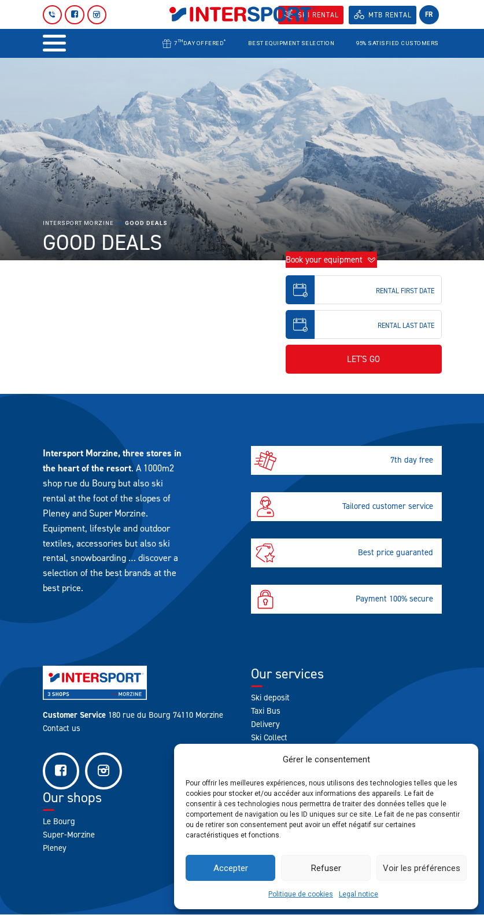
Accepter (230, 868)
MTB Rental (390, 15)
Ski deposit (270, 697)
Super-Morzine (69, 835)
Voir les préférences (421, 868)
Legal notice (358, 894)
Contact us (61, 728)
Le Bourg (59, 822)
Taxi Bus (265, 711)
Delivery (265, 724)
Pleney (54, 848)
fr (429, 14)
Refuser (326, 868)
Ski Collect (269, 737)
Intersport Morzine (78, 223)
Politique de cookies (300, 894)
